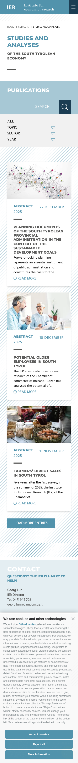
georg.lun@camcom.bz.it (25, 604)
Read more (27, 278)
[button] (73, 618)
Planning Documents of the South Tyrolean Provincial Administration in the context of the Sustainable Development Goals (39, 239)
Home (10, 27)
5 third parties (27, 624)
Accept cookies (39, 734)
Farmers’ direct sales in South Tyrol (38, 473)
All (10, 122)
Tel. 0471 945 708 (19, 600)
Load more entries (31, 523)
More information (39, 754)
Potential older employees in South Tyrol (35, 361)
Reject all (39, 744)
